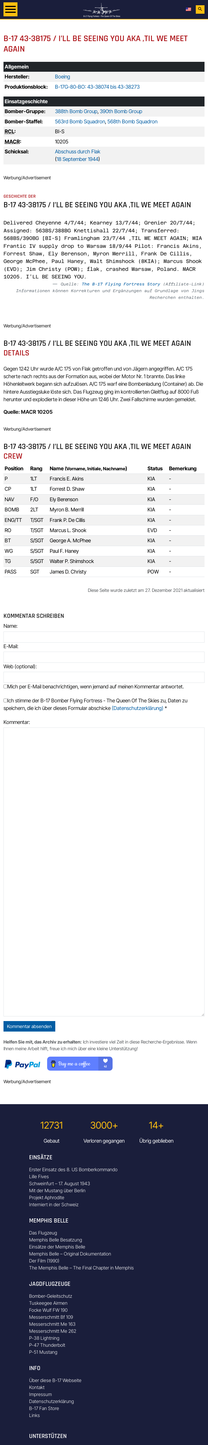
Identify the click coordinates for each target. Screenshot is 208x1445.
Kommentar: (16, 722)
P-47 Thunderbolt (47, 1345)
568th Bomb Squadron (132, 121)
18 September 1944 (77, 159)
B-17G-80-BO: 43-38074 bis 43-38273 (97, 87)
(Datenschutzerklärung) (137, 708)
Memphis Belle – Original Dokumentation (70, 1254)
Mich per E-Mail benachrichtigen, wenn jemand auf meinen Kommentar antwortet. (93, 686)
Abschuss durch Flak (77, 151)
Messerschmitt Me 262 (52, 1331)
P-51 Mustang (43, 1352)
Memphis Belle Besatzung (55, 1240)
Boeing (62, 76)
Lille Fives (39, 1176)
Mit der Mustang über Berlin (57, 1190)
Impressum (40, 1394)
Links (34, 1415)
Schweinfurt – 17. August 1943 (59, 1183)
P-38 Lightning (44, 1338)
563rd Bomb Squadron (80, 121)
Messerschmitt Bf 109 (51, 1317)
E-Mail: (10, 646)
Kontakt (37, 1387)
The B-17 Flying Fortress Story (121, 284)
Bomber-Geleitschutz (50, 1296)
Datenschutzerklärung (51, 1401)
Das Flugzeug (43, 1233)
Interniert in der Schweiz (54, 1204)
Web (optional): (20, 666)
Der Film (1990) (44, 1261)
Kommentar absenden (29, 1026)
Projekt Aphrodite (46, 1197)
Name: (10, 626)
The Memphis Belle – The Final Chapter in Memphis (81, 1268)
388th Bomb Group (76, 111)
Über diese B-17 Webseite (55, 1380)
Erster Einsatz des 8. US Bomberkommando (73, 1169)
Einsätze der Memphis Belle (57, 1247)
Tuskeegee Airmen (48, 1303)
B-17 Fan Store (44, 1408)
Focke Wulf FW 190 (48, 1310)
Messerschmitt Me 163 (52, 1324)
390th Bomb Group (121, 111)
